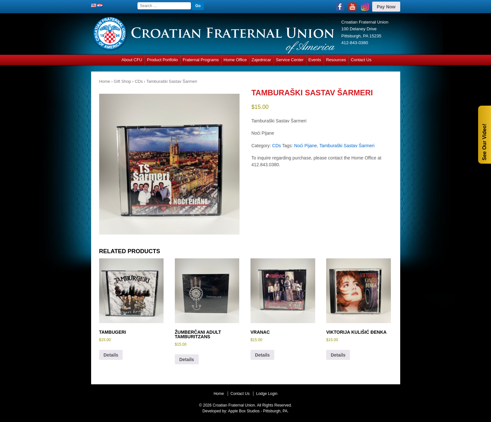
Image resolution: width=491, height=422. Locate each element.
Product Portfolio (162, 59)
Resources (336, 59)
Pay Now (386, 6)
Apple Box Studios (244, 411)
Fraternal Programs (201, 59)
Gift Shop (122, 81)
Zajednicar (261, 59)
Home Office (235, 59)
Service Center (290, 59)
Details (111, 355)
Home (104, 81)
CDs (139, 81)
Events (314, 59)
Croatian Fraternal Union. (234, 405)
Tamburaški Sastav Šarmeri (346, 145)
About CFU (131, 59)
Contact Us (361, 59)
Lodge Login (266, 393)
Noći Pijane (305, 145)
